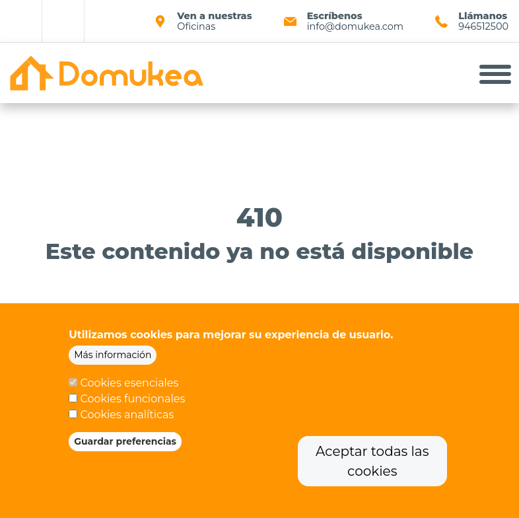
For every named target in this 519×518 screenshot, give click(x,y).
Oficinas (196, 26)
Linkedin (63, 21)
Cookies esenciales (129, 387)
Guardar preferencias (125, 445)
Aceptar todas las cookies (372, 465)
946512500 (483, 26)
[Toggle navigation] (495, 73)
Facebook (21, 21)
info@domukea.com (355, 26)
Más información (112, 359)
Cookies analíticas (127, 418)
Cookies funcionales (132, 402)
